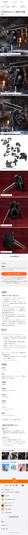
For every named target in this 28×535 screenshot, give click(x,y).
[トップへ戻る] (14, 479)
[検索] (10, 2)
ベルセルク (4, 9)
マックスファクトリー (8, 409)
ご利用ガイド (4, 525)
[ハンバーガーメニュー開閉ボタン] (26, 2)
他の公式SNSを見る (14, 516)
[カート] (12, 2)
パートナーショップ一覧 (10, 360)
